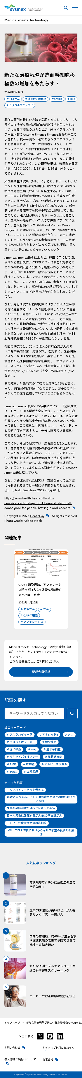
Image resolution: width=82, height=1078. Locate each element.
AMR (11, 764)
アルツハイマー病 (19, 735)
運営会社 (50, 1059)
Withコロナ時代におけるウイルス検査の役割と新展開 (41, 832)
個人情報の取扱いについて (21, 1059)
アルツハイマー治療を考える (25, 790)
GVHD (57, 99)
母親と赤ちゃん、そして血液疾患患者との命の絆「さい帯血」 (41, 799)
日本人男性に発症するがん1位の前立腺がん (34, 815)
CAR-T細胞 (29, 616)
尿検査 (29, 764)
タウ (69, 735)
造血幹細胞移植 (35, 99)
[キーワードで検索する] (72, 713)
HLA (71, 99)
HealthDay (40, 516)
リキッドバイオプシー (22, 757)
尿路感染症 (53, 757)
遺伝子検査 (52, 749)
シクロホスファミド (20, 105)
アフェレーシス (32, 622)
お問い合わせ (14, 1047)
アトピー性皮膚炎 (54, 764)
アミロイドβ (48, 735)
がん (44, 609)
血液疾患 (31, 772)
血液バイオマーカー (21, 742)
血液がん (13, 99)
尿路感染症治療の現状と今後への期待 (31, 808)
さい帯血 (14, 749)
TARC (12, 772)
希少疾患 (49, 742)
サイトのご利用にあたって (60, 1047)
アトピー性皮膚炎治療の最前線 (27, 823)
